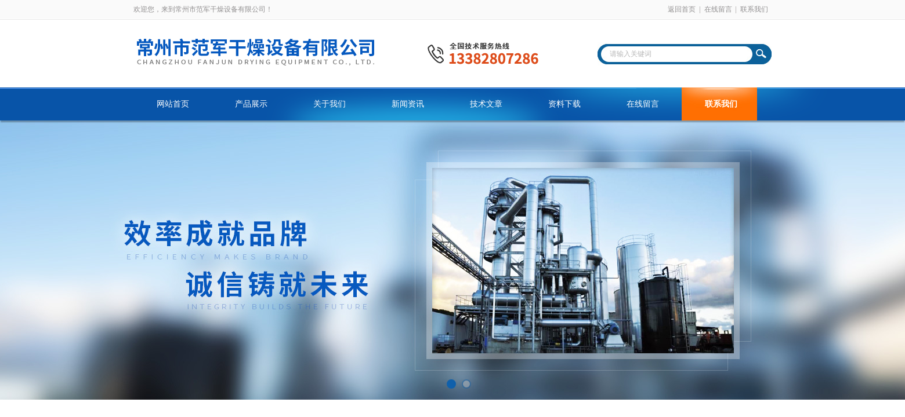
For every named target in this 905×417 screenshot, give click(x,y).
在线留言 (718, 9)
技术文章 (486, 104)
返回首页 (682, 9)
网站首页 (173, 104)
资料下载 (564, 104)
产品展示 (251, 104)
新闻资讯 (408, 104)
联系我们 (754, 9)
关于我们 (329, 104)
